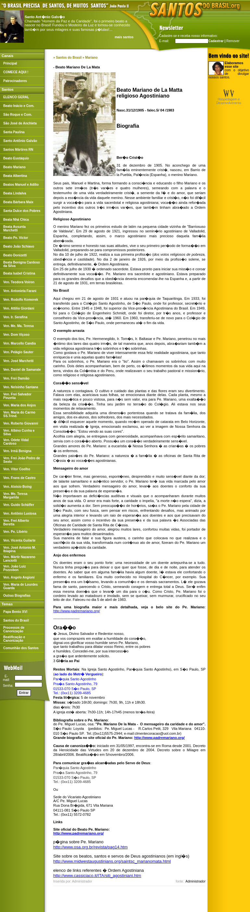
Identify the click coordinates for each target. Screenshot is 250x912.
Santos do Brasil (68, 57)
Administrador (195, 881)
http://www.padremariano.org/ (76, 611)
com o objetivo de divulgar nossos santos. (228, 70)
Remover (233, 41)
